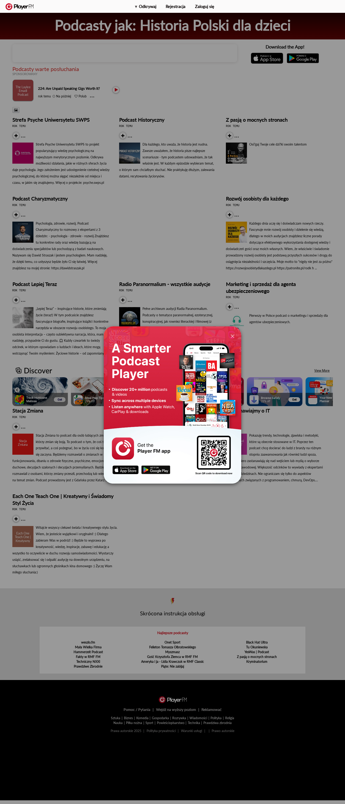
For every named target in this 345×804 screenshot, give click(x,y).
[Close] (232, 336)
